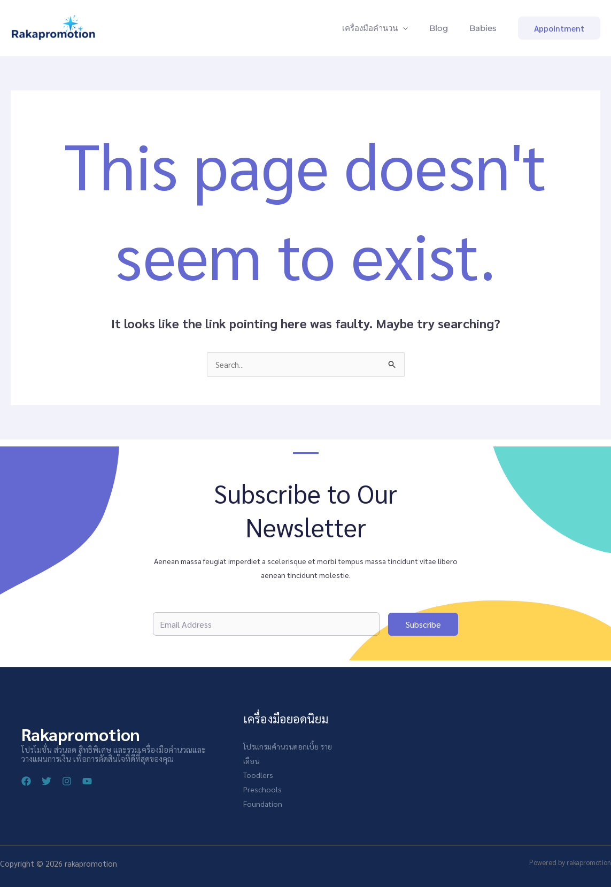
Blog (445, 28)
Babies (485, 28)
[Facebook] (26, 781)
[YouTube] (87, 781)
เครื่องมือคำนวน (386, 28)
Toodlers (258, 775)
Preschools (262, 788)
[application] (413, 28)
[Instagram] (67, 781)
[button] (559, 28)
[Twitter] (46, 781)
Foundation (262, 802)
